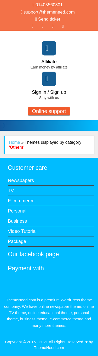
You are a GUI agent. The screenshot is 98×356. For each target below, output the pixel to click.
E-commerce (21, 200)
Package (17, 241)
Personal (17, 211)
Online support (49, 111)
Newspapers (21, 180)
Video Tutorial (22, 231)
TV (11, 190)
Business (17, 221)
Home (14, 142)
